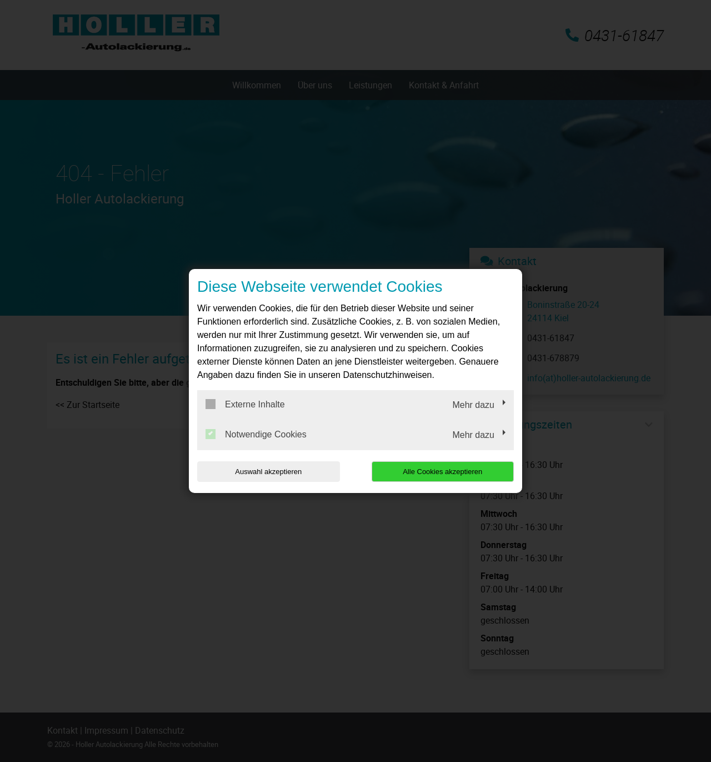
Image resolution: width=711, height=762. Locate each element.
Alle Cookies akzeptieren (442, 471)
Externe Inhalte (245, 404)
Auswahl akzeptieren (268, 471)
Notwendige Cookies (256, 434)
